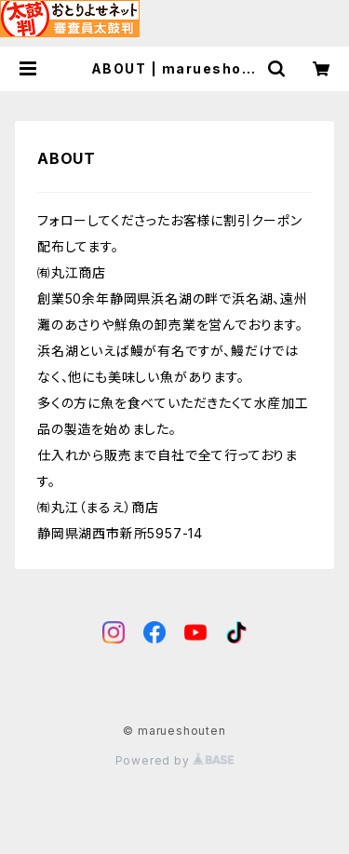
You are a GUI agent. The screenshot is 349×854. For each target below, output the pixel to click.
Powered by (175, 760)
